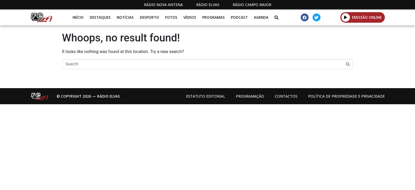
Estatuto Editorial (205, 96)
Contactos (286, 96)
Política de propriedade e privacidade (346, 96)
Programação (250, 96)
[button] (346, 17)
